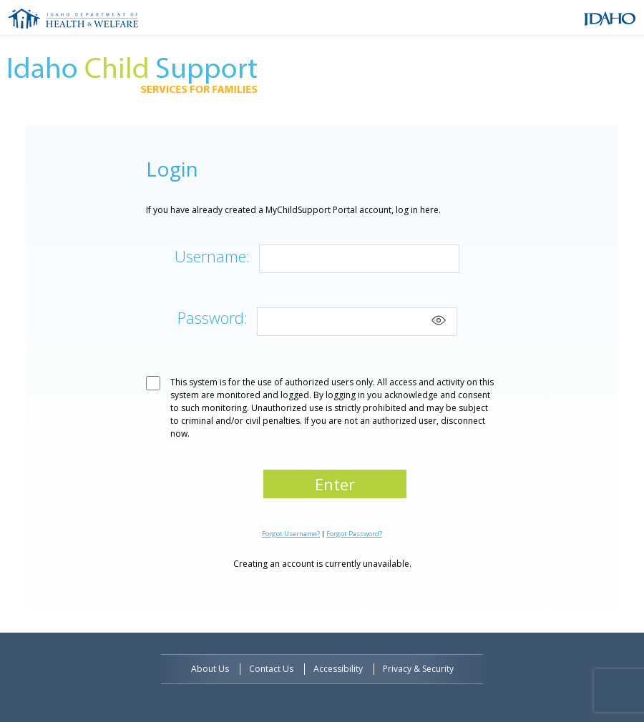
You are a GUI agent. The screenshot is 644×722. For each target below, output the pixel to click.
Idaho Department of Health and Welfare (73, 19)
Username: (212, 256)
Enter (335, 484)
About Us (210, 669)
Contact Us (271, 669)
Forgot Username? (291, 533)
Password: (212, 317)
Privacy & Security (418, 669)
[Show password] (438, 320)
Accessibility (338, 669)
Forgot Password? (354, 533)
